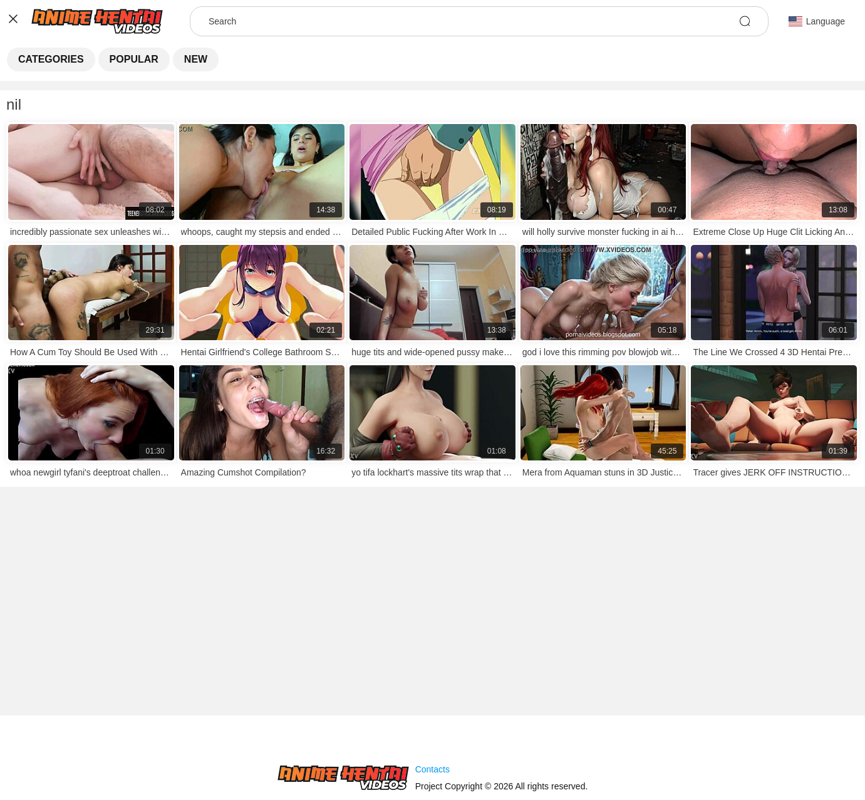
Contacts (432, 769)
